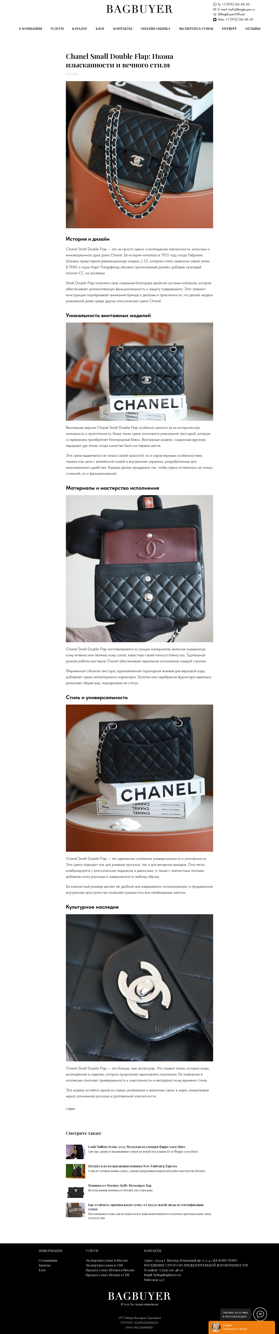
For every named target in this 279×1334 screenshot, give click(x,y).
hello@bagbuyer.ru (167, 1275)
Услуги (57, 29)
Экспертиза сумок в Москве (107, 1260)
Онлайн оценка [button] (155, 29)
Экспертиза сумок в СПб (104, 1265)
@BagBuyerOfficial (231, 14)
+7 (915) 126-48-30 (236, 4)
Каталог (79, 29)
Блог (100, 29)
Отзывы (252, 29)
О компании (30, 29)
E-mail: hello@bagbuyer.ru (236, 9)
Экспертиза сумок (196, 29)
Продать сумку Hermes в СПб (107, 1275)
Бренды (45, 1265)
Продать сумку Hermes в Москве (110, 1270)
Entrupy (229, 29)
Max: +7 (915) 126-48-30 (235, 19)
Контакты (122, 29)
